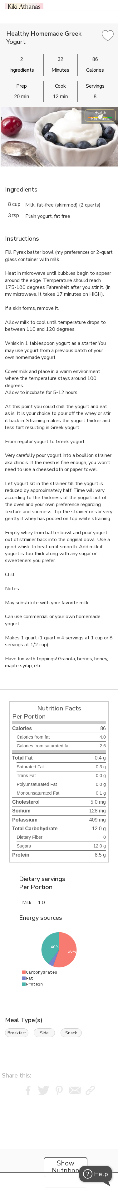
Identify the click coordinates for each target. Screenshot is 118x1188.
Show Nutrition (65, 1167)
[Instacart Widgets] (59, 1136)
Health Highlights (100, 115)
